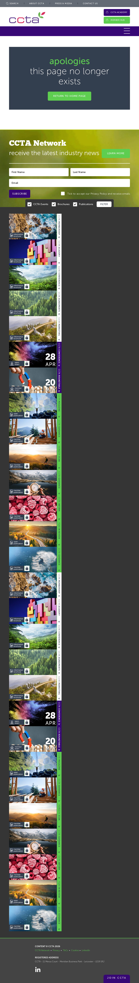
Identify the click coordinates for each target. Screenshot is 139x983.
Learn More (116, 153)
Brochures (64, 204)
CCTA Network (42, 950)
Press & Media (63, 3)
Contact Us (90, 3)
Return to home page (69, 96)
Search (11, 3)
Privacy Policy (98, 193)
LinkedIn (86, 950)
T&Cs (65, 950)
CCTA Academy (119, 12)
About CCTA (36, 3)
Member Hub (118, 20)
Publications (86, 204)
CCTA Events (40, 204)
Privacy (56, 950)
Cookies (75, 950)
